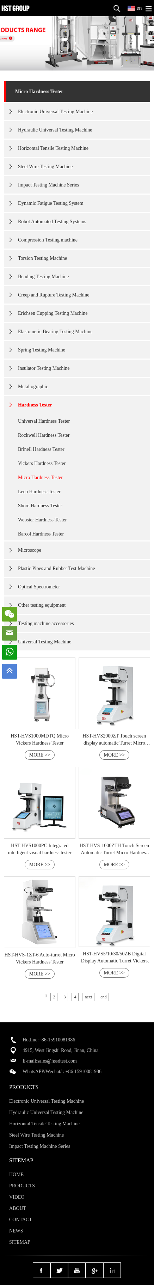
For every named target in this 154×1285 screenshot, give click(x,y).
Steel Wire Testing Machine (45, 166)
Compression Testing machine (48, 240)
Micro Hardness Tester (39, 91)
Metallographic (33, 386)
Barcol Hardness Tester (41, 534)
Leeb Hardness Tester (39, 491)
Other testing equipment (42, 605)
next (88, 997)
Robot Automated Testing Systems (52, 221)
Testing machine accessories (46, 623)
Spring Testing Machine (41, 350)
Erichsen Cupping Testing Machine (52, 313)
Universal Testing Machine (44, 641)
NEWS (16, 1231)
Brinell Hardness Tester (41, 449)
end (103, 997)
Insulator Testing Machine (44, 368)
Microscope (29, 550)
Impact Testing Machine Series (48, 185)
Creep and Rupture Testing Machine (54, 295)
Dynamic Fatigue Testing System (51, 203)
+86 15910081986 (83, 1071)
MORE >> (39, 755)
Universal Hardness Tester (44, 421)
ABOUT (17, 1208)
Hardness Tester (35, 405)
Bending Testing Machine (43, 276)
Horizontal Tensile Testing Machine (53, 148)
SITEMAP (19, 1242)
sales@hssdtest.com (57, 1061)
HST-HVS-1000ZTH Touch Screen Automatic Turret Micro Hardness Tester (114, 852)
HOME (16, 1174)
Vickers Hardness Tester (42, 463)
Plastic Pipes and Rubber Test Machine (56, 568)
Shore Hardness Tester (40, 505)
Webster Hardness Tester (42, 519)
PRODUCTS (22, 1185)
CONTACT (20, 1219)
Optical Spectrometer (39, 586)
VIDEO (17, 1197)
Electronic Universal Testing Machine (55, 111)
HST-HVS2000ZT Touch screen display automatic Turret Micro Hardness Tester (114, 743)
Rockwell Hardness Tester (44, 435)
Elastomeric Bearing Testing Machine (55, 331)
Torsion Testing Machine (42, 258)
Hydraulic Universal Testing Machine (55, 130)
